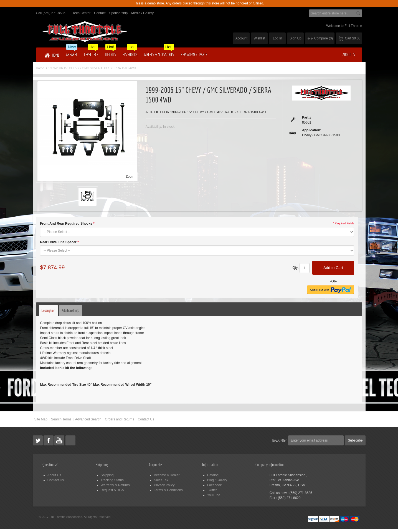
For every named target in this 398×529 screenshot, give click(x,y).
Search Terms (61, 419)
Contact (99, 13)
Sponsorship (118, 13)
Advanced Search (88, 419)
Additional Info (70, 310)
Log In (277, 38)
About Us (54, 475)
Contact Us (146, 419)
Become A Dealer (167, 475)
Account (241, 38)
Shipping (107, 475)
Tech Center (82, 13)
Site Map (40, 419)
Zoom (130, 177)
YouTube (213, 495)
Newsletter (279, 440)
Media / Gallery (142, 13)
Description (48, 310)
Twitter (212, 490)
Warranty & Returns (115, 485)
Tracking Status (112, 480)
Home (40, 68)
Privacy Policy (164, 485)
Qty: (296, 268)
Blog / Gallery (217, 480)
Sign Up (295, 38)
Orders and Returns (119, 419)
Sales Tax (161, 480)
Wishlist (259, 38)
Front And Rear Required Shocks (67, 223)
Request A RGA (112, 490)
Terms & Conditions (168, 490)
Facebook (214, 485)
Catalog (213, 475)
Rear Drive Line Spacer (59, 242)
